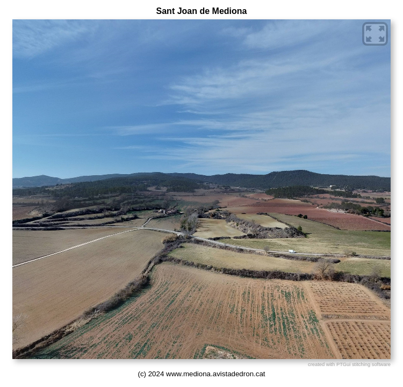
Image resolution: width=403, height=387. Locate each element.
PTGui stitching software (363, 364)
